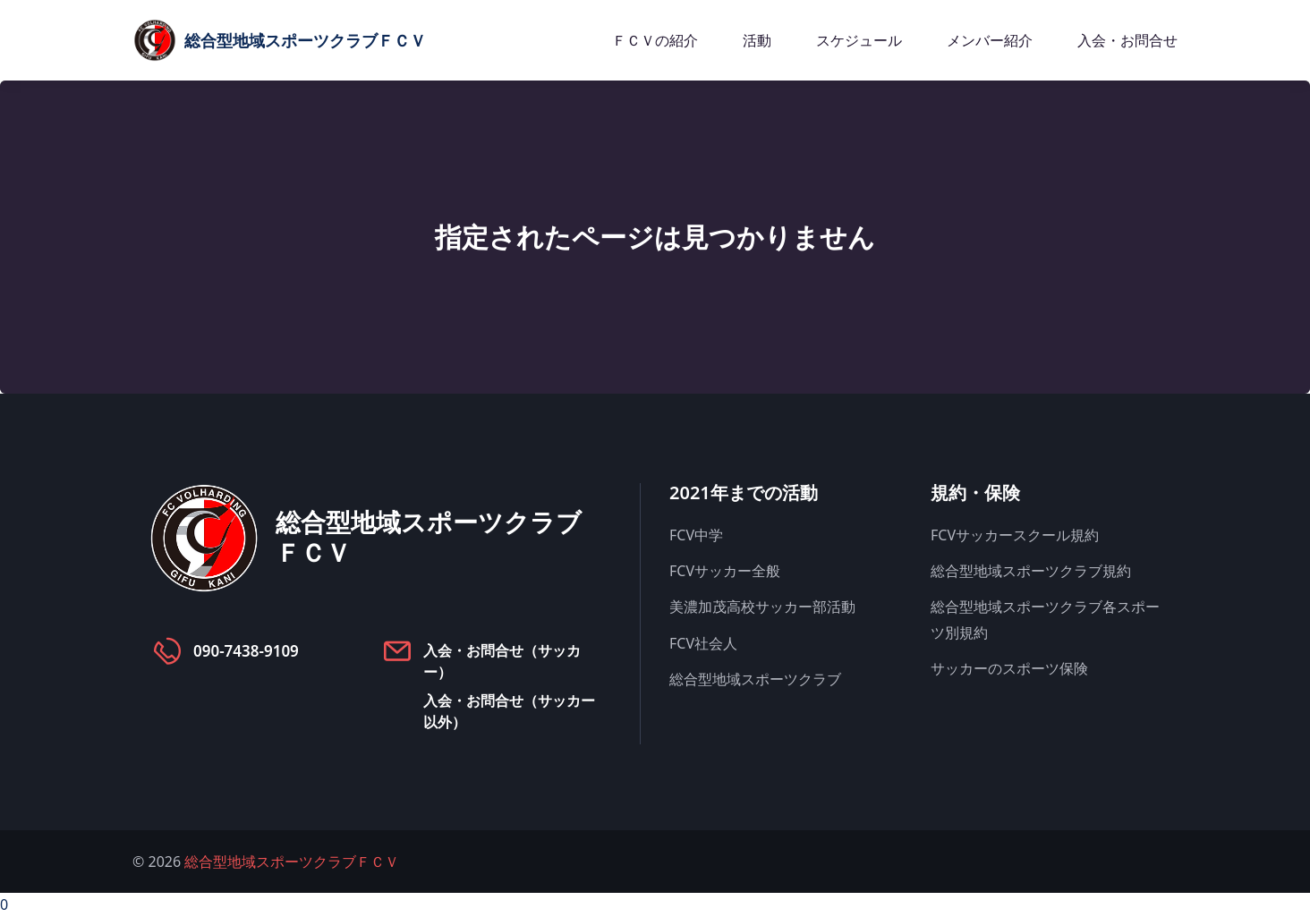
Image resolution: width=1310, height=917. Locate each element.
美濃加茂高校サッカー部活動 (762, 606)
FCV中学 (696, 535)
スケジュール (859, 40)
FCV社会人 (703, 643)
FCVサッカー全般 (724, 571)
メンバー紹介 (990, 40)
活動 (757, 40)
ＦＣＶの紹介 (655, 40)
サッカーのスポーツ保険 (1009, 668)
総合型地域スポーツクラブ (755, 679)
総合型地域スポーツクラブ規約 (1031, 571)
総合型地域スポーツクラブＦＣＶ (291, 861)
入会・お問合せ (1127, 40)
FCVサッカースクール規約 (1015, 535)
